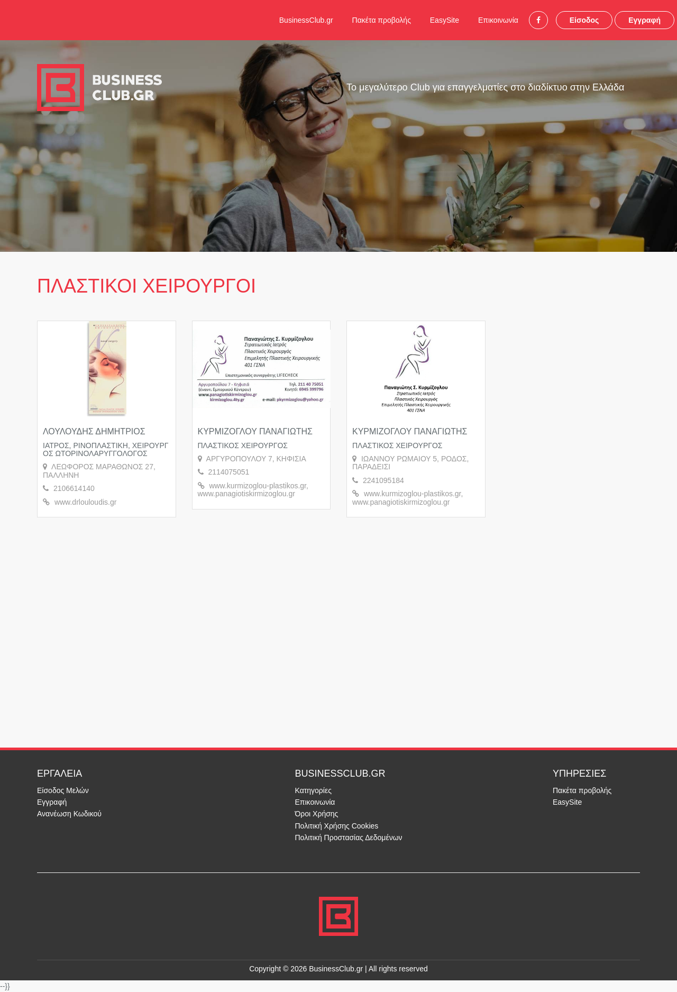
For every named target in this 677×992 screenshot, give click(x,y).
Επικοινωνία (498, 20)
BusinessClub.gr (306, 20)
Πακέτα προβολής (381, 20)
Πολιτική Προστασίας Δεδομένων (348, 837)
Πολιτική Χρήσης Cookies (337, 826)
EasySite (444, 20)
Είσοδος (584, 20)
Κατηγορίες (313, 790)
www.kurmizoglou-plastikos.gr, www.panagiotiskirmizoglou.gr (253, 489)
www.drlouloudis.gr (85, 502)
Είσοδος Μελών (63, 790)
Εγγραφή (644, 20)
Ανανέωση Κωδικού (69, 813)
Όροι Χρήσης (316, 813)
